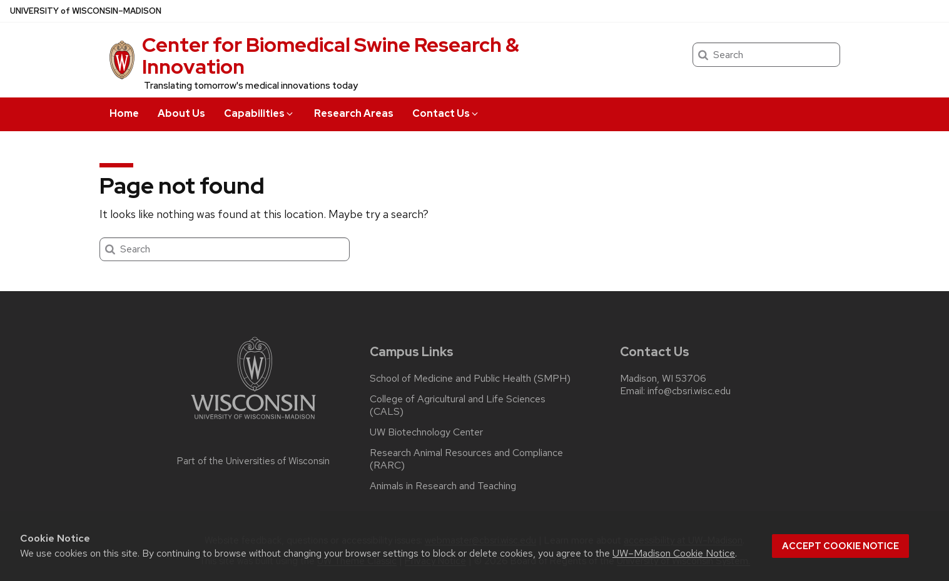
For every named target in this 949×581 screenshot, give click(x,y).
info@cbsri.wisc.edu (689, 391)
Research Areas (353, 113)
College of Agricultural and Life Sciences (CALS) (458, 405)
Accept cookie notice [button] (840, 546)
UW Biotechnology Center (426, 432)
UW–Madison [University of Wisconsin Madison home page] (85, 11)
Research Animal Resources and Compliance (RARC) (466, 459)
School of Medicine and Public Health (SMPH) (470, 378)
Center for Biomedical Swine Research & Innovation (330, 55)
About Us (181, 113)
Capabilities (259, 113)
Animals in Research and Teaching (443, 486)
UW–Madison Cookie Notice (673, 553)
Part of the (253, 461)
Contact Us (446, 113)
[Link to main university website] (253, 421)
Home (124, 113)
